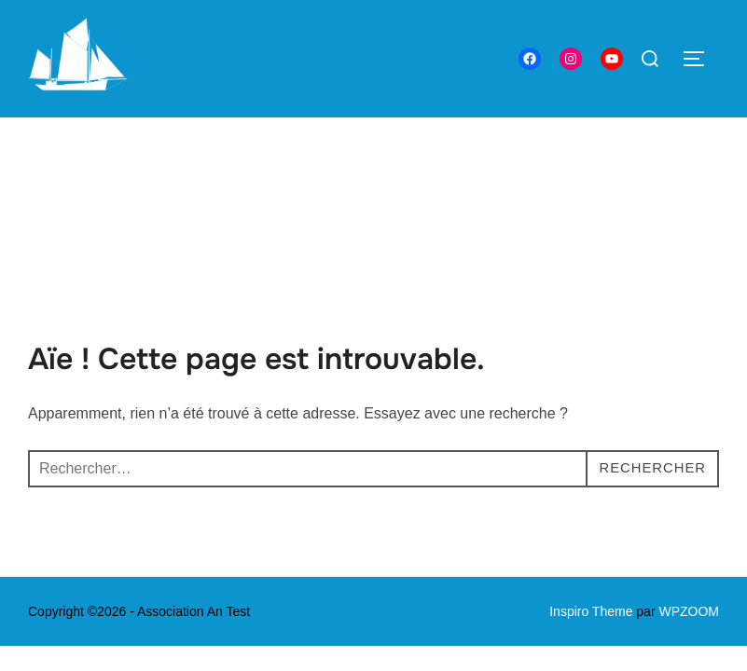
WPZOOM (688, 493)
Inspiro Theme (590, 493)
